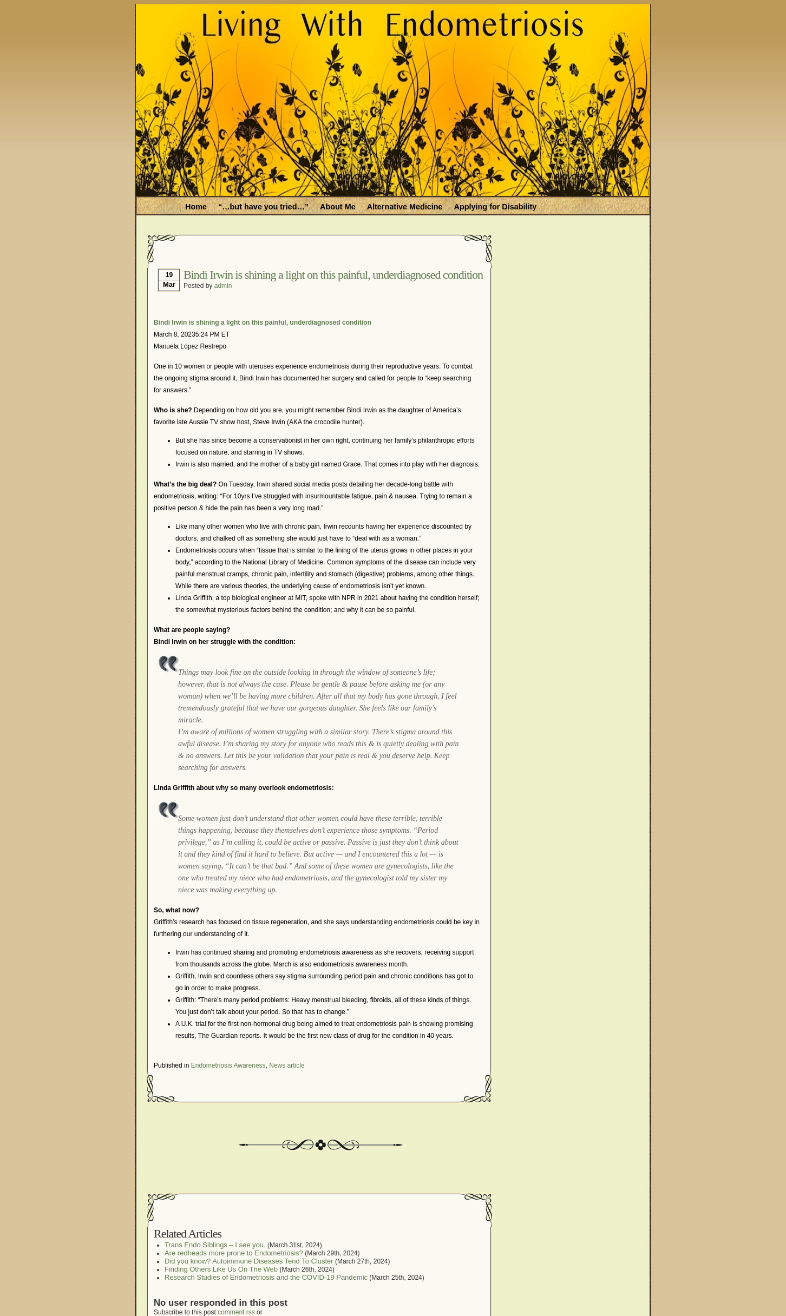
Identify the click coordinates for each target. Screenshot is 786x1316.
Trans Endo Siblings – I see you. (215, 1245)
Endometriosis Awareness (228, 1065)
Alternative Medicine (405, 206)
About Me (338, 206)
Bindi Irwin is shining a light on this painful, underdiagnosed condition (333, 274)
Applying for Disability (495, 206)
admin (223, 285)
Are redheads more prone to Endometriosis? (234, 1253)
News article (286, 1065)
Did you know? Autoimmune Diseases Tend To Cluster (249, 1261)
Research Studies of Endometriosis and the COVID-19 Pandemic (266, 1277)
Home (196, 206)
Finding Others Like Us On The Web (221, 1269)
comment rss (236, 1312)
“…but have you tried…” (263, 206)
